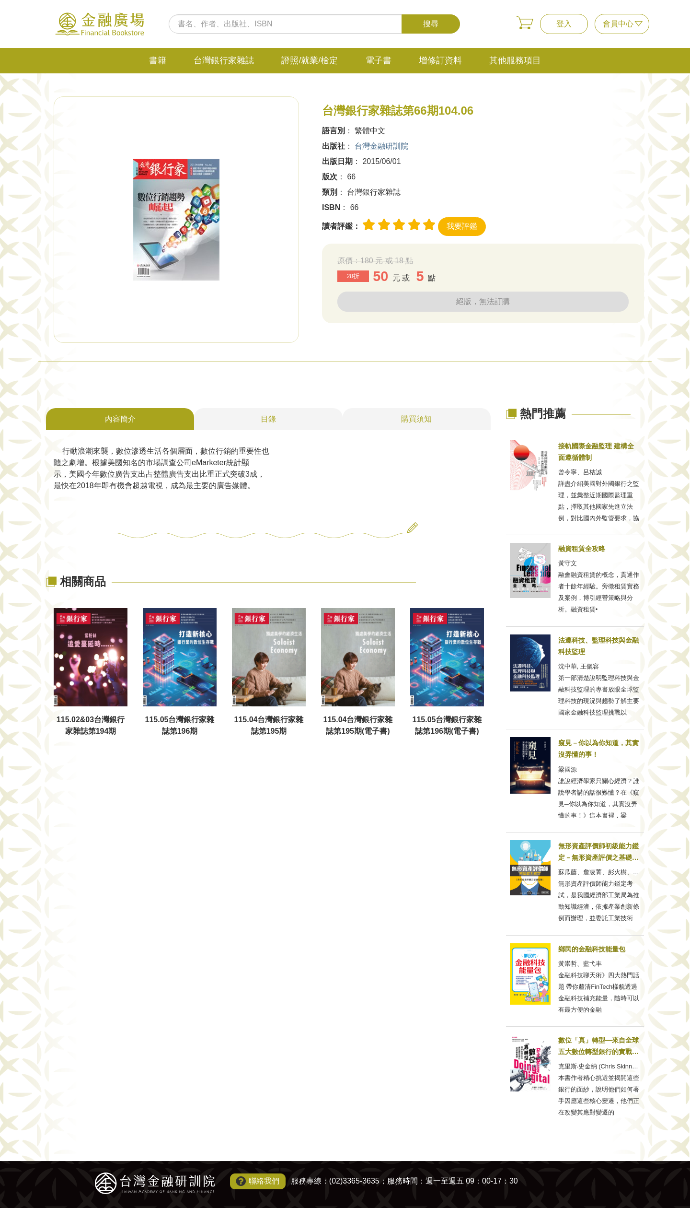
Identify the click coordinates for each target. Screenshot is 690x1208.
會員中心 (618, 24)
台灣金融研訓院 (381, 146)
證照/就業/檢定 (309, 60)
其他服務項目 (515, 60)
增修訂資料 (440, 60)
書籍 (157, 60)
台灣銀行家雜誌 (224, 60)
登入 (564, 24)
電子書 (378, 60)
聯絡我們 (264, 1181)
